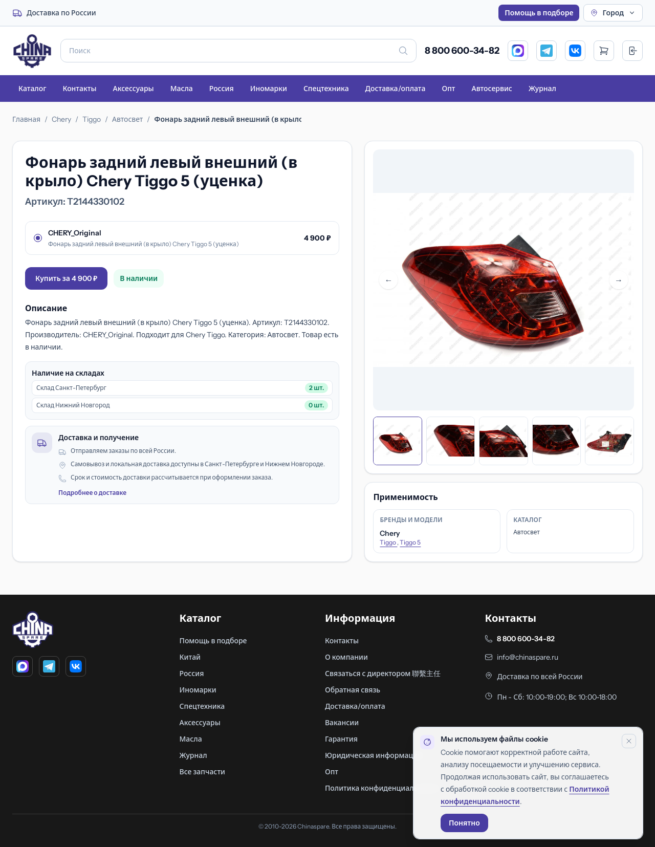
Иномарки (268, 88)
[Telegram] (546, 50)
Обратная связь (352, 689)
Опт (448, 88)
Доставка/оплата (395, 88)
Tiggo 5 (410, 542)
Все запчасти (202, 771)
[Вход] (632, 50)
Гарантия (341, 739)
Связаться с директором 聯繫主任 (383, 673)
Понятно (464, 823)
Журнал (542, 88)
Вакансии (342, 722)
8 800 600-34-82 (462, 50)
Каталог (32, 88)
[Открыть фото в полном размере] (503, 279)
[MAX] (518, 50)
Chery (61, 119)
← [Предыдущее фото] (388, 280)
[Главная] (32, 51)
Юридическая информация (373, 755)
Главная (26, 119)
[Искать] (403, 50)
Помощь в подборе (539, 12)
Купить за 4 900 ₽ (66, 278)
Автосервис (492, 88)
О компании (346, 657)
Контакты (79, 88)
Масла (181, 88)
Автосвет (127, 119)
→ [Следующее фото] (619, 280)
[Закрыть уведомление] (629, 741)
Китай (190, 657)
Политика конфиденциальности (381, 788)
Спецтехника (326, 88)
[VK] (575, 50)
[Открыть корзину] (604, 50)
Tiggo (91, 119)
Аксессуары (133, 88)
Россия (221, 88)
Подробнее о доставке (92, 492)
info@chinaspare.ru (527, 657)
